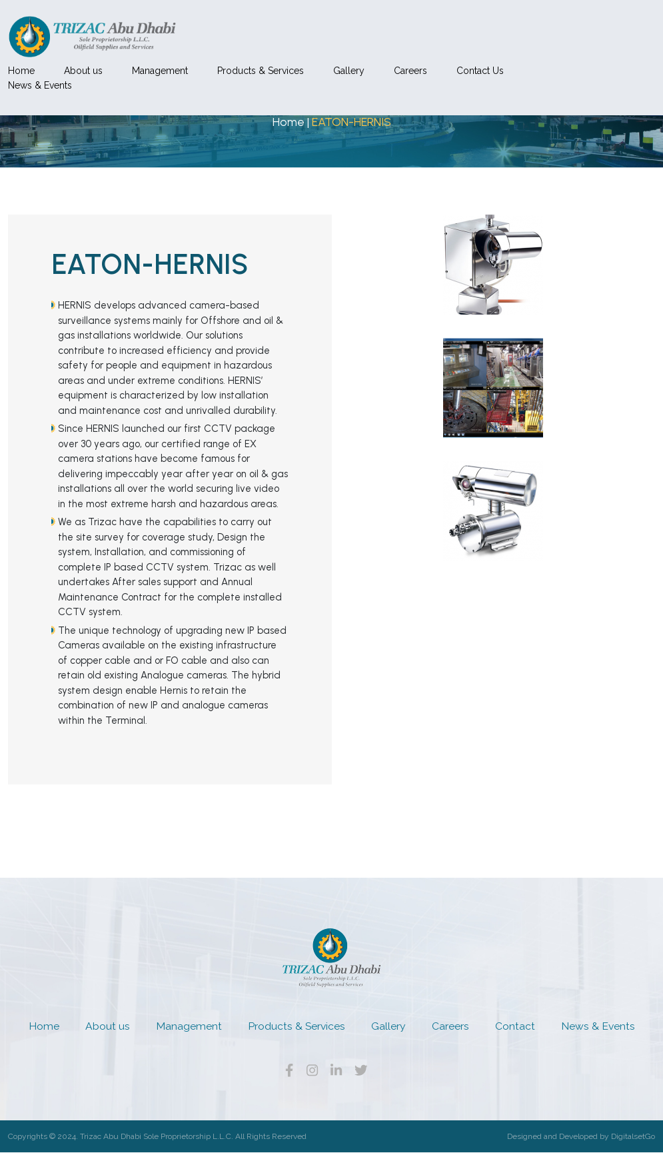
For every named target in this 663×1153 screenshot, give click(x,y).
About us (194, 30)
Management (271, 30)
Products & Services (371, 30)
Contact (515, 1026)
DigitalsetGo (633, 1137)
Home (132, 30)
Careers (521, 30)
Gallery (459, 30)
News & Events (151, 45)
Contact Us (590, 30)
